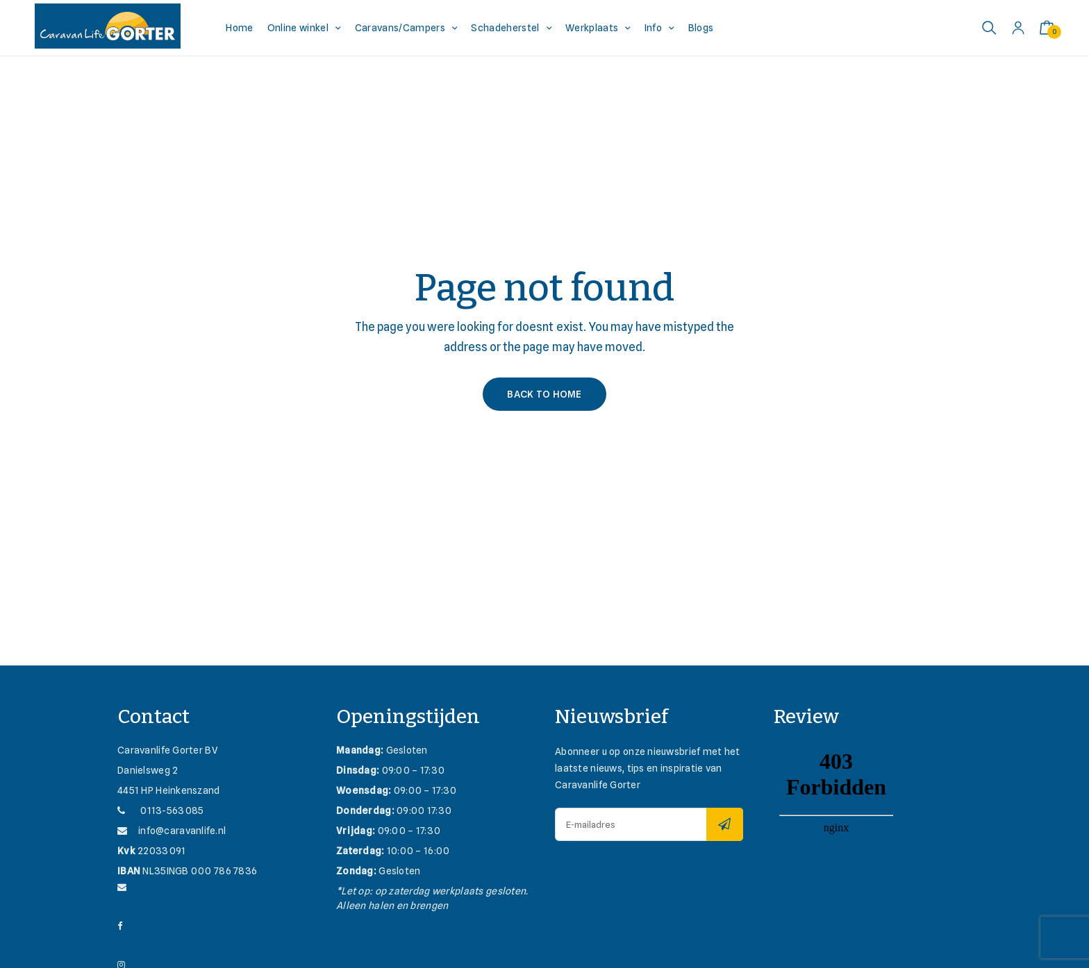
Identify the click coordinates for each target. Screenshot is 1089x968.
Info (653, 27)
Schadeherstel (505, 27)
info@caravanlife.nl (171, 830)
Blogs (701, 27)
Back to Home (544, 394)
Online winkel (298, 27)
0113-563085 (160, 810)
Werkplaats (591, 27)
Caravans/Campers (400, 27)
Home (239, 27)
